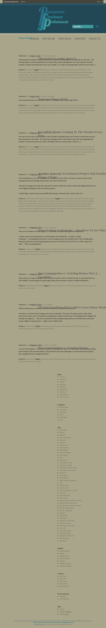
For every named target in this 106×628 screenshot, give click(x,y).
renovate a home (32, 80)
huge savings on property (32, 75)
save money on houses (46, 80)
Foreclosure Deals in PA (11, 1)
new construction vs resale (70, 75)
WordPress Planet (65, 566)
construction (45, 359)
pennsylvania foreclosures (63, 77)
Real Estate (29, 70)
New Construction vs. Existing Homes (63, 348)
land (59, 286)
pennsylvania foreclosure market (66, 110)
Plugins (62, 553)
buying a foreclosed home (67, 249)
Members (62, 387)
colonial (62, 442)
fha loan (81, 201)
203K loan (43, 70)
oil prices (78, 326)
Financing (38, 198)
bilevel (61, 432)
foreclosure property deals (41, 252)
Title (52, 198)
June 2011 (62, 576)
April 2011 (63, 581)
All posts (62, 596)
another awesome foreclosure (78, 198)
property (75, 77)
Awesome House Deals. (53, 99)
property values (89, 252)
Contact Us (63, 379)
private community (49, 209)
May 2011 (62, 579)
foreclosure (73, 70)
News (61, 415)
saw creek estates (65, 531)
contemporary (64, 448)
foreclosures (75, 149)
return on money (43, 254)
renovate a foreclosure (49, 113)
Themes (62, 561)
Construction (29, 198)
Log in (61, 609)
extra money (45, 326)
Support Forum (64, 558)
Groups (61, 382)
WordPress (68, 624)
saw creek (62, 528)
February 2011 (64, 586)
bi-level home (49, 201)
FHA (61, 147)
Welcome (62, 392)
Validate (65, 612)
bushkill (62, 435)
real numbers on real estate (28, 254)
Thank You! (63, 389)
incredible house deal (51, 206)
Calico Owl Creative (51, 624)
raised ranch (63, 516)
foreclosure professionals (58, 72)
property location (87, 286)
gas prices (53, 326)
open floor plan (64, 495)
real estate (82, 77)
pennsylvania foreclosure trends (43, 77)
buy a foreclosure (53, 70)
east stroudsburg (64, 453)
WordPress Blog (64, 563)
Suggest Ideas (64, 556)
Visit (98, 1)
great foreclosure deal (61, 204)
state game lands (65, 533)
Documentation (64, 551)
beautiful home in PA (57, 105)
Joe (27, 56)
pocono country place (35, 209)
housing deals (81, 72)
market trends (46, 75)
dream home (64, 70)
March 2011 (63, 584)
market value (56, 75)
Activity (62, 377)
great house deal (75, 204)
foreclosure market (25, 72)
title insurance (51, 211)
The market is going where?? (57, 58)
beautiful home (44, 105)
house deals (72, 72)
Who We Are (63, 397)
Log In (23, 1)
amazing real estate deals (49, 249)
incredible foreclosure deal (34, 206)
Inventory (62, 384)
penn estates (63, 498)
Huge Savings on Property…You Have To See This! (72, 230)
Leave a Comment (49, 56)
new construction (68, 286)
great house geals (87, 108)
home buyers (53, 286)
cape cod (62, 440)
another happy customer (36, 201)
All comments (64, 599)
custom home (59, 201)
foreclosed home (69, 147)
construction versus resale (85, 249)
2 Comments (48, 305)
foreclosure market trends (40, 72)
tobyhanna (59, 211)
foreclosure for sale (83, 70)
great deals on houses (58, 252)
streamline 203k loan (79, 154)
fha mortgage (88, 201)
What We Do (63, 394)
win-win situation (29, 288)
